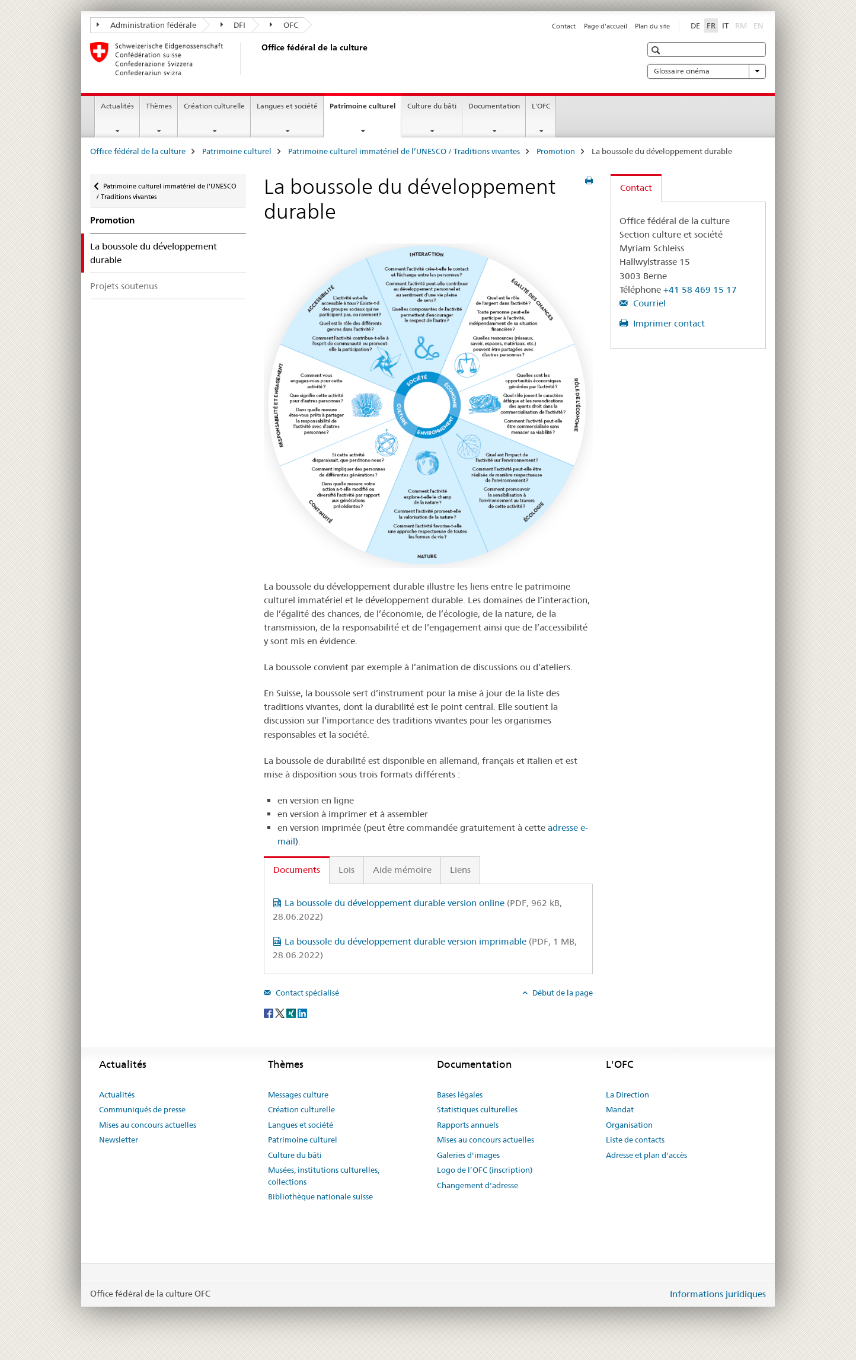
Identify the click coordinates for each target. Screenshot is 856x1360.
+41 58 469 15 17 (700, 289)
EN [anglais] (759, 25)
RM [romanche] (742, 25)
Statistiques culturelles (477, 1109)
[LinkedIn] (302, 1012)
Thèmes (159, 105)
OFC (284, 25)
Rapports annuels (468, 1124)
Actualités (117, 105)
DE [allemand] (695, 25)
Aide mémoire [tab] (402, 869)
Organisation (629, 1124)
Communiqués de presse (142, 1109)
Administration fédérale (146, 25)
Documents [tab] (296, 869)
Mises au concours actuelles (147, 1124)
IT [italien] (725, 25)
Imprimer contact (668, 323)
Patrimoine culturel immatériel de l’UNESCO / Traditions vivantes (404, 151)
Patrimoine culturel (365, 110)
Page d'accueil (605, 26)
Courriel (648, 303)
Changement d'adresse (477, 1185)
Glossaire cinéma (706, 71)
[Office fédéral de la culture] (259, 58)
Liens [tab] (460, 869)
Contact (564, 26)
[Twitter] (280, 1012)
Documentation (494, 105)
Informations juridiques (718, 1294)
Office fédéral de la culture (138, 151)
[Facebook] (269, 1012)
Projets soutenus (124, 286)
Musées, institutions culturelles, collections (323, 1175)
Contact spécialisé (306, 992)
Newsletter (118, 1139)
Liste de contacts (635, 1139)
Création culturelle (214, 105)
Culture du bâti (431, 105)
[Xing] (292, 1012)
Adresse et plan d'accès (646, 1155)
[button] (657, 50)
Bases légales (460, 1094)
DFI (233, 25)
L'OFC (541, 105)
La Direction (627, 1094)
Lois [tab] (346, 869)
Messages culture (298, 1094)
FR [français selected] (711, 25)
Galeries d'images (468, 1155)
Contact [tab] (636, 187)
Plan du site (652, 26)
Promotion (555, 151)
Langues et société (287, 105)
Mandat (620, 1109)
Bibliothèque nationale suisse (320, 1196)
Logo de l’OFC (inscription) (484, 1170)
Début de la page (562, 992)
